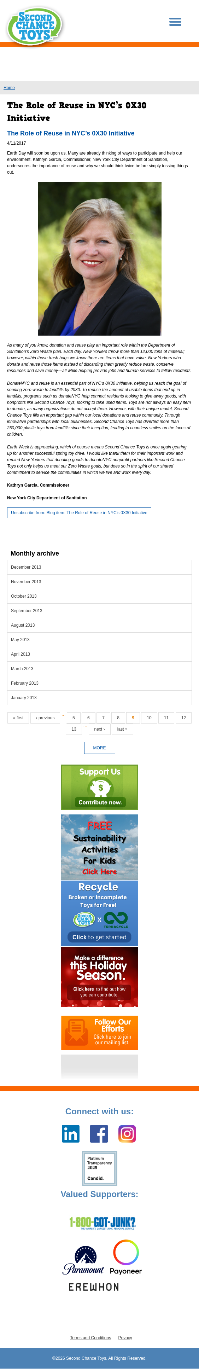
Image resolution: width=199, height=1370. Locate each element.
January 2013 (24, 697)
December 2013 (26, 567)
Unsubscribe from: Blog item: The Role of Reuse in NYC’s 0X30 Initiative (79, 512)
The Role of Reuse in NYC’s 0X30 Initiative (70, 133)
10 (149, 717)
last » (122, 729)
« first (18, 717)
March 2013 (22, 668)
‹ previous (45, 717)
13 (73, 729)
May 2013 (20, 639)
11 (166, 717)
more (99, 747)
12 (183, 717)
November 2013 (26, 581)
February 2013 (25, 683)
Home (9, 87)
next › (99, 729)
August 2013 (23, 625)
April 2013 (20, 654)
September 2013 (26, 610)
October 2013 (24, 596)
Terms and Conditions (90, 1338)
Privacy (125, 1338)
